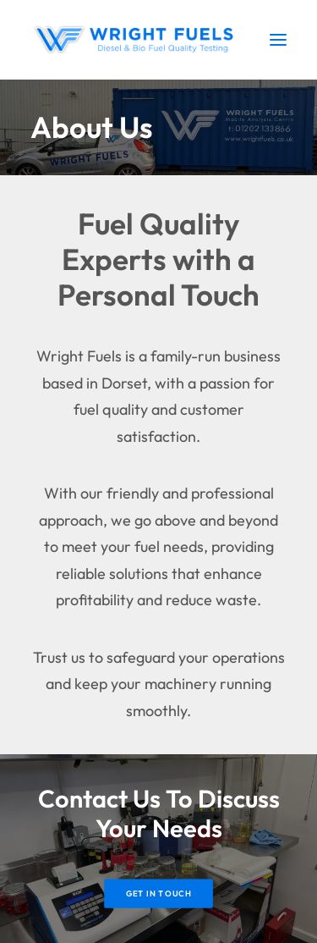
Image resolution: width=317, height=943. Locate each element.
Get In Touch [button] (159, 894)
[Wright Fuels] (136, 40)
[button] (278, 40)
